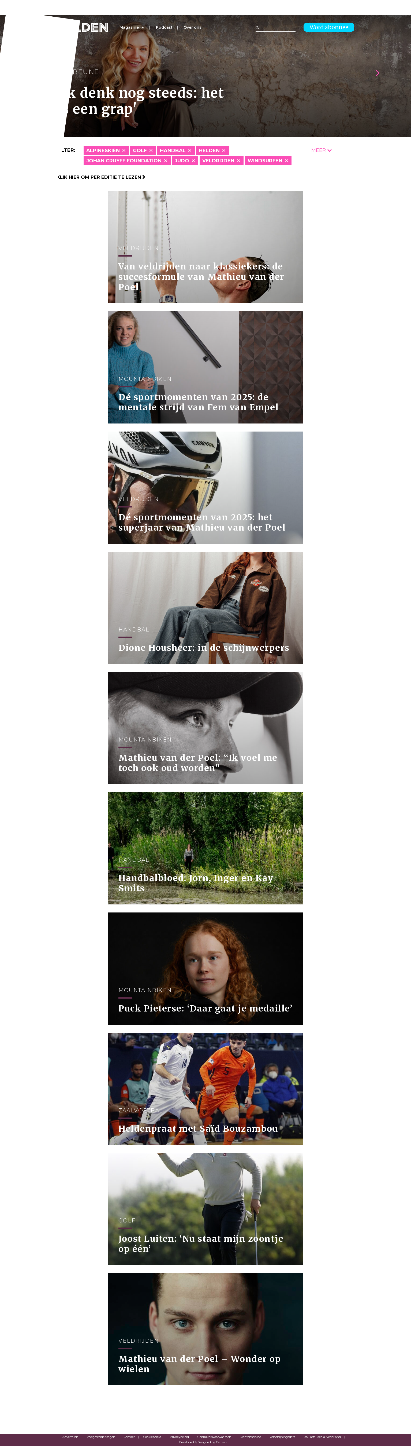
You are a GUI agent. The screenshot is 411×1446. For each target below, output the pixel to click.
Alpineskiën (103, 151)
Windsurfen (265, 161)
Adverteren (70, 1437)
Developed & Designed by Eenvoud (204, 1442)
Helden (209, 151)
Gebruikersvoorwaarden (214, 1437)
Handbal (173, 151)
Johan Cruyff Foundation (124, 161)
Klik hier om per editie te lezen (101, 177)
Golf (140, 151)
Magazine (129, 27)
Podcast (164, 27)
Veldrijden (218, 161)
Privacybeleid (179, 1437)
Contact (129, 1437)
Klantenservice (250, 1437)
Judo (182, 161)
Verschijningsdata (282, 1437)
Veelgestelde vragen (101, 1437)
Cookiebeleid (152, 1437)
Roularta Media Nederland (322, 1437)
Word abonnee (328, 27)
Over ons (192, 27)
